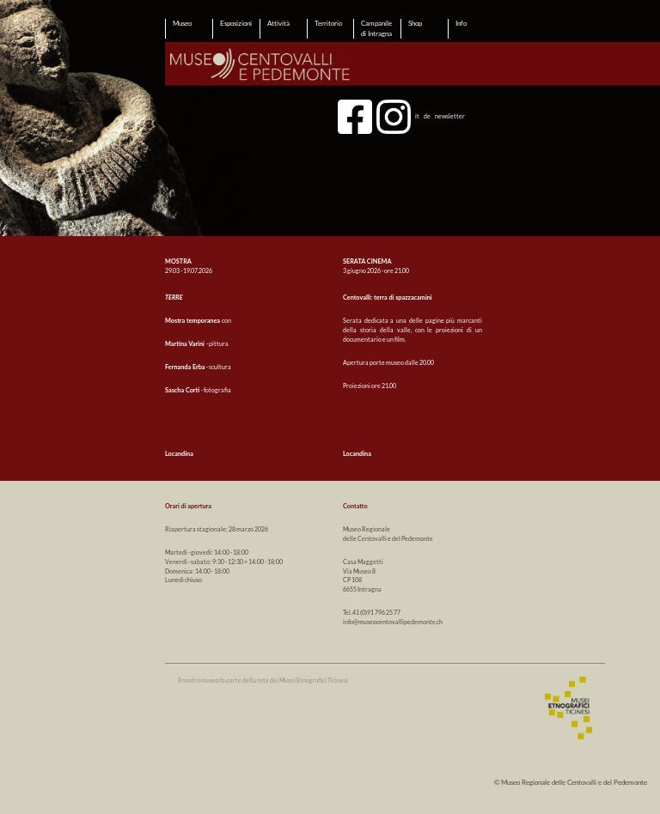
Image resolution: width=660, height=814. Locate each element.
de (427, 115)
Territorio (328, 23)
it (417, 115)
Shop (415, 23)
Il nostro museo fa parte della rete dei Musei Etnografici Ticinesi (263, 680)
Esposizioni (236, 23)
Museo (182, 23)
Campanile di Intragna (376, 28)
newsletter (450, 115)
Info (461, 23)
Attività (278, 23)
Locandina (179, 454)
